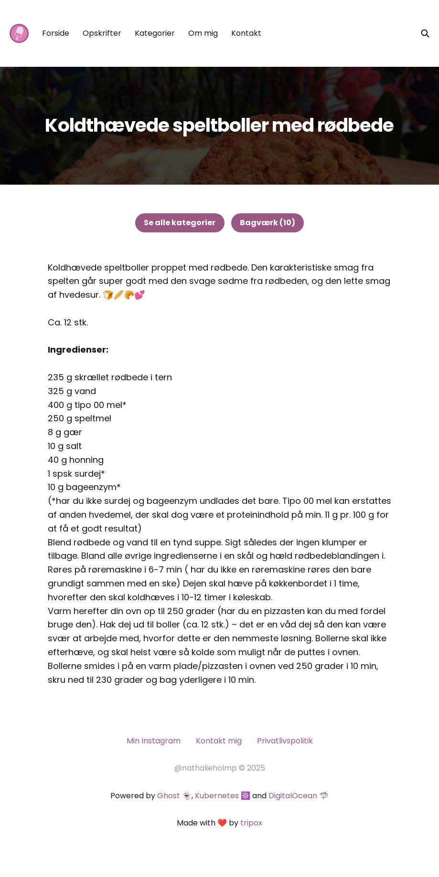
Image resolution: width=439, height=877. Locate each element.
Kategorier (155, 33)
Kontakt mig (219, 740)
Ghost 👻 (174, 795)
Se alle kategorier (179, 222)
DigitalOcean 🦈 (298, 795)
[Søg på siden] (425, 33)
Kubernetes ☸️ (222, 795)
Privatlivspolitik (285, 740)
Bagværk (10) (267, 222)
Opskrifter (102, 33)
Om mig (203, 33)
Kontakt (246, 33)
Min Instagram (154, 740)
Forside (55, 33)
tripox (251, 822)
